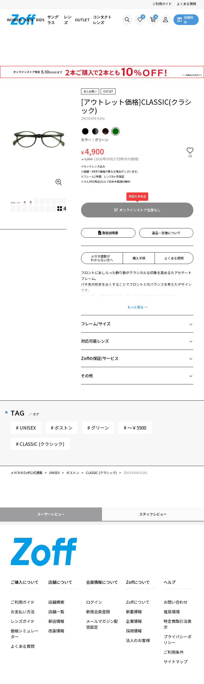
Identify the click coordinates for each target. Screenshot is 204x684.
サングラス (52, 19)
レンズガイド (23, 591)
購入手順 (139, 227)
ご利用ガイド (162, 3)
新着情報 (134, 581)
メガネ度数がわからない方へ (102, 228)
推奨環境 (172, 581)
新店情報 (56, 591)
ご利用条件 (174, 621)
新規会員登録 (98, 581)
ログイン (94, 571)
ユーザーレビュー (51, 483)
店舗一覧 (56, 581)
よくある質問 (186, 3)
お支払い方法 (23, 581)
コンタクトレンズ (102, 19)
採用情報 (134, 600)
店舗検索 (56, 571)
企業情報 (134, 591)
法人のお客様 (138, 610)
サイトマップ (176, 631)
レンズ (67, 19)
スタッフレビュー (153, 483)
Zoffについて (138, 571)
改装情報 (56, 600)
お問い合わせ (176, 571)
